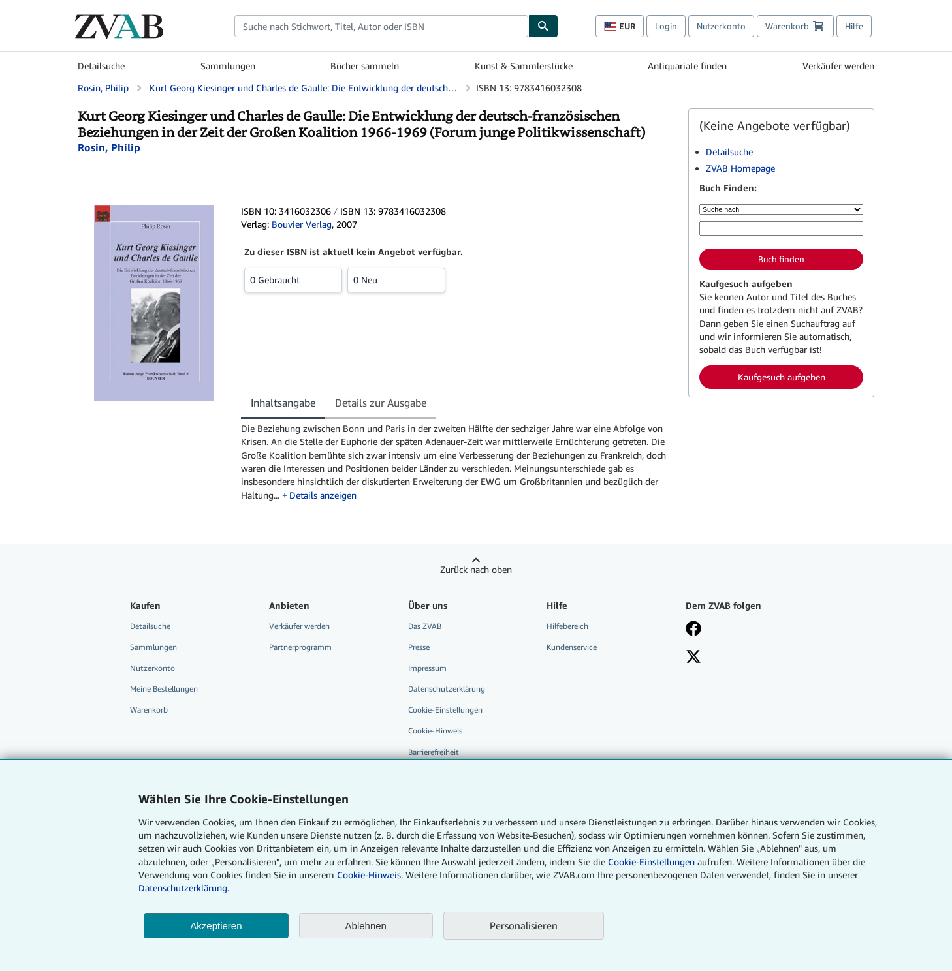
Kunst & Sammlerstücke (524, 65)
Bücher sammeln (364, 65)
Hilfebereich (567, 626)
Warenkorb (149, 710)
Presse (419, 647)
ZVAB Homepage (740, 168)
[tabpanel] (459, 462)
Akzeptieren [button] (216, 925)
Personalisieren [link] (524, 925)
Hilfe (854, 26)
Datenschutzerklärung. (183, 887)
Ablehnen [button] (366, 925)
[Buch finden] (543, 26)
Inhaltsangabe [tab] (283, 402)
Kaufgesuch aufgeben (781, 376)
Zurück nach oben (476, 569)
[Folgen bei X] (746, 657)
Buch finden (781, 259)
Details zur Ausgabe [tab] (380, 402)
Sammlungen (227, 65)
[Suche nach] (781, 209)
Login (666, 26)
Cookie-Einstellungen (651, 861)
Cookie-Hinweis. (370, 874)
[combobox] (381, 26)
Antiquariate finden (687, 65)
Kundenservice (572, 647)
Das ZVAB (424, 626)
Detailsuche (101, 65)
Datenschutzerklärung (446, 689)
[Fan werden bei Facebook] (746, 629)
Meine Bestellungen (164, 689)
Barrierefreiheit (433, 752)
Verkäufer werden (838, 65)
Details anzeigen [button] (323, 495)
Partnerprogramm (300, 647)
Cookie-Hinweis (435, 730)
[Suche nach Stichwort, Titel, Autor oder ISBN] (781, 228)
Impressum (427, 668)
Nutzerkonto (721, 26)
